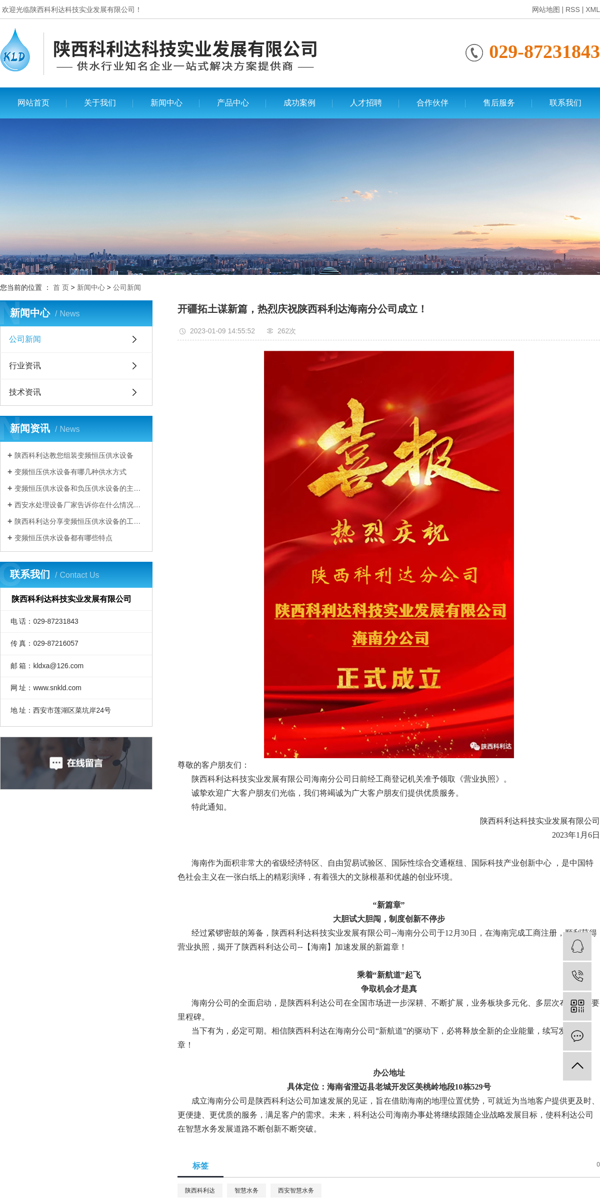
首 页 (61, 287)
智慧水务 (246, 1190)
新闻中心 (166, 102)
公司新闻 (127, 287)
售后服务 (499, 102)
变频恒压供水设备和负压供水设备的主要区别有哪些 (79, 488)
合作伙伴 (432, 102)
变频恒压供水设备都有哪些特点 (63, 538)
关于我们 (100, 102)
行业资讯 (25, 365)
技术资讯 (25, 392)
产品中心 (233, 102)
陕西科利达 (200, 1190)
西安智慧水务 (296, 1190)
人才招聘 (366, 102)
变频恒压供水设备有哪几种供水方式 (70, 472)
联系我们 (566, 102)
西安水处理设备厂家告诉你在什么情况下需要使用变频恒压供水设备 (79, 505)
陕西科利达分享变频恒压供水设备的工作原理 (79, 521)
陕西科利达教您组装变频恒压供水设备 (74, 455)
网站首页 (34, 102)
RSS (573, 9)
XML (593, 9)
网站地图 (546, 9)
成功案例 (300, 102)
